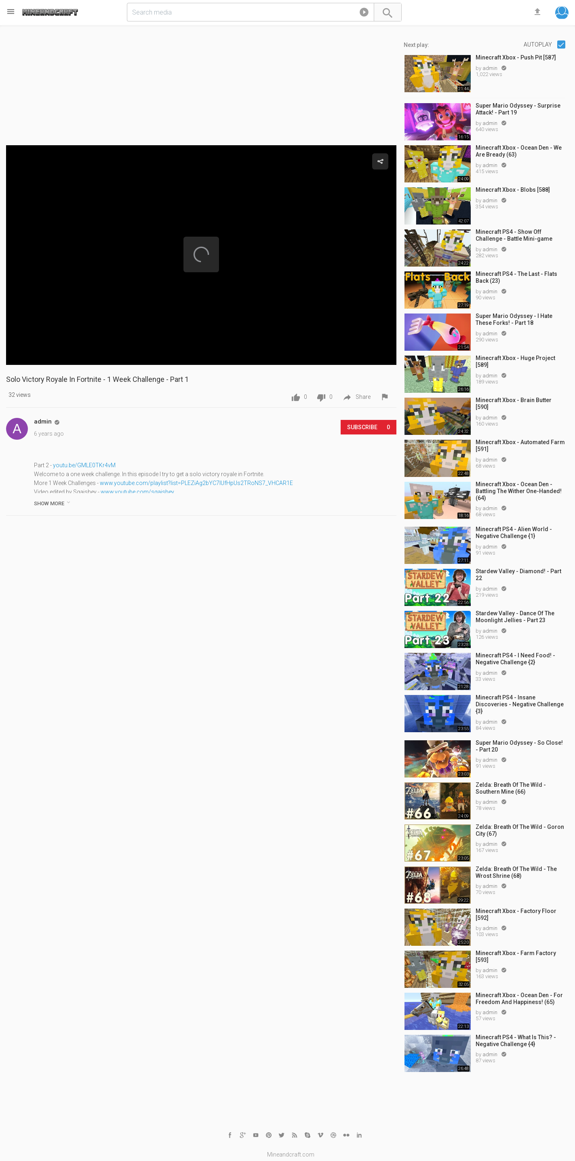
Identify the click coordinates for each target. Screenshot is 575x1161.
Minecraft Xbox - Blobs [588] (513, 189)
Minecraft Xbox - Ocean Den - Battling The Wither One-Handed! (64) (519, 491)
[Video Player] (201, 255)
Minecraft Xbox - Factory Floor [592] (516, 914)
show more (53, 502)
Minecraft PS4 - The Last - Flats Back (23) (516, 277)
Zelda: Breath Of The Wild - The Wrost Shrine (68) (516, 872)
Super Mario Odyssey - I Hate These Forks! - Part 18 (514, 319)
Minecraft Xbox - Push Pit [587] (516, 57)
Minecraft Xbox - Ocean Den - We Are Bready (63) (519, 151)
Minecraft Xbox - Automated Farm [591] (520, 445)
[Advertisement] (201, 88)
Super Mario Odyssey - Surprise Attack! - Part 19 (518, 109)
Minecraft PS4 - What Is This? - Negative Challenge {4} (516, 1040)
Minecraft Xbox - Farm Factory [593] (516, 956)
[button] (364, 14)
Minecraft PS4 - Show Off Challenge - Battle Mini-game (514, 235)
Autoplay (538, 44)
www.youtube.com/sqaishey (137, 492)
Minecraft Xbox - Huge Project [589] (515, 361)
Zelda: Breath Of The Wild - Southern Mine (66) (511, 788)
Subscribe (368, 427)
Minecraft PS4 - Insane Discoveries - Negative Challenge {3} (520, 704)
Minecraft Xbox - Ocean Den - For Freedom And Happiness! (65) (519, 998)
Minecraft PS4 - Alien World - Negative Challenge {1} (514, 532)
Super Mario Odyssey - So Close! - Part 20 (519, 746)
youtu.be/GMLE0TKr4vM (84, 465)
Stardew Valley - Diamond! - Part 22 (518, 574)
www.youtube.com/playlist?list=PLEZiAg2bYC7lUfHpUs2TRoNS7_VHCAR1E (196, 483)
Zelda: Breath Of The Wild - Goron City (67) (520, 830)
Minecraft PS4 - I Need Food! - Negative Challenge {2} (515, 658)
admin (490, 68)
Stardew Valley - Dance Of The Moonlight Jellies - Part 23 (515, 616)
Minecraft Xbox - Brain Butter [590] (514, 403)
